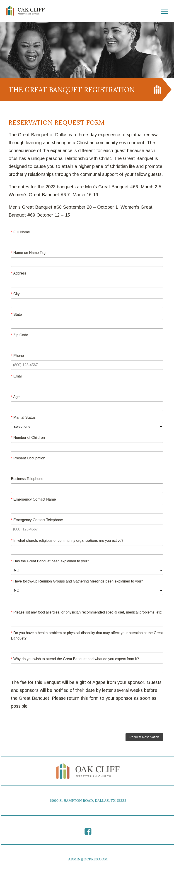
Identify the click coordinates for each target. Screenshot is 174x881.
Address (19, 273)
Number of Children (28, 437)
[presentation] (87, 722)
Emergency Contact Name (33, 499)
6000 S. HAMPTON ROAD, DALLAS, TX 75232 (89, 800)
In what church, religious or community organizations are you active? (67, 540)
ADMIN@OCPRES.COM (89, 859)
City (15, 294)
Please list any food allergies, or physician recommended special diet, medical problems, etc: (86, 612)
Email (16, 376)
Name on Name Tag (28, 253)
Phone (17, 356)
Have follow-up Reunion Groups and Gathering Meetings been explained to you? (77, 581)
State (16, 314)
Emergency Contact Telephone (37, 520)
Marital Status (23, 417)
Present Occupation (28, 458)
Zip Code (19, 335)
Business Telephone (27, 479)
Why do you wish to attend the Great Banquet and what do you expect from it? (75, 659)
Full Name (20, 232)
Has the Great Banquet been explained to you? (50, 561)
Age (15, 397)
